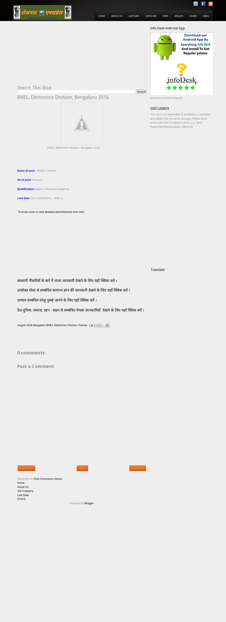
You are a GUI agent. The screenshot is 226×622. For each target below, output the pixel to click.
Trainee (82, 325)
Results (179, 16)
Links (206, 16)
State (165, 16)
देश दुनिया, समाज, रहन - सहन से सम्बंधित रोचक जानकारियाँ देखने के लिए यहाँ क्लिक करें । (81, 310)
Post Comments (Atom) (48, 478)
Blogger (88, 503)
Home (101, 16)
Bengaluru (39, 325)
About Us (116, 16)
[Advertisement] (52, 55)
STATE (21, 499)
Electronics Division (66, 325)
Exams (193, 16)
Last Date (134, 16)
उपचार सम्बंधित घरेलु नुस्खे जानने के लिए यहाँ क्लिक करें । (57, 300)
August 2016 (24, 325)
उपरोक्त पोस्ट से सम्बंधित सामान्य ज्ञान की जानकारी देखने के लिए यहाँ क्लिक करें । (74, 290)
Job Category (25, 490)
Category (150, 16)
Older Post (138, 468)
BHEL (49, 325)
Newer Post (26, 468)
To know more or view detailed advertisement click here (51, 211)
